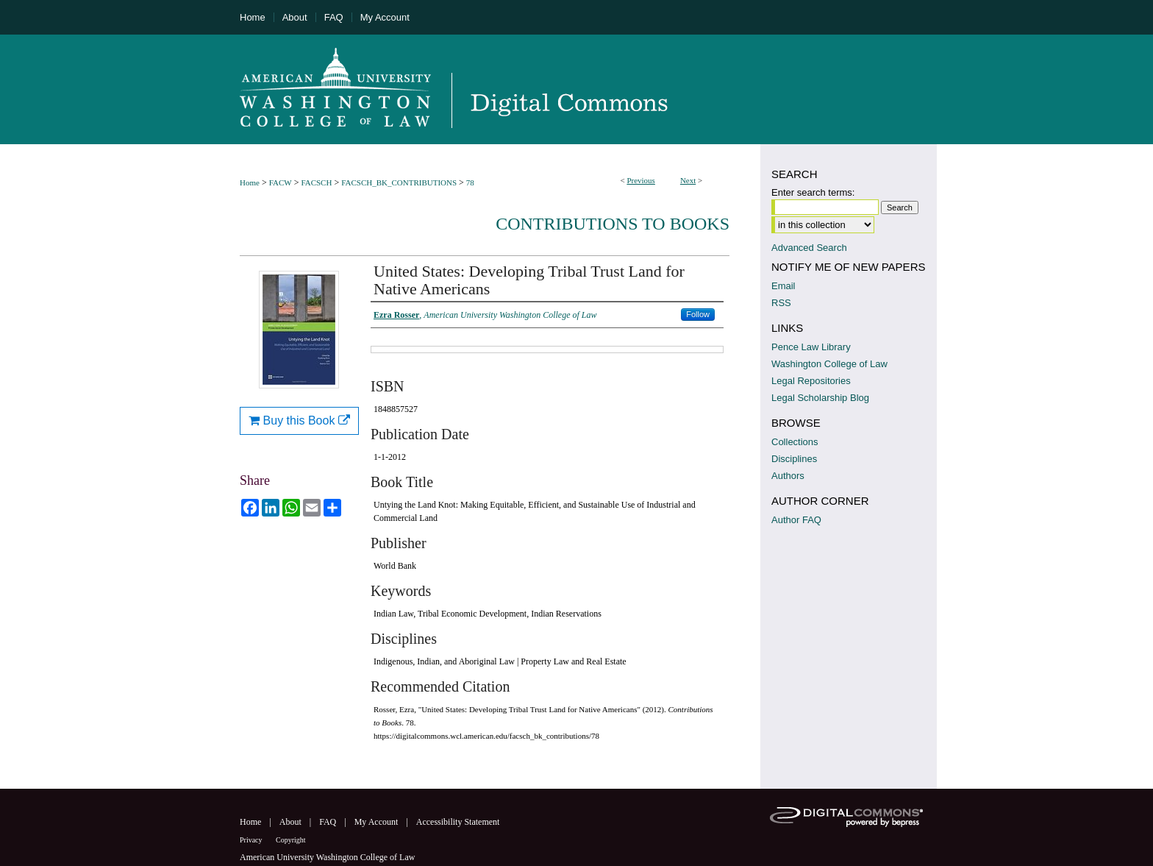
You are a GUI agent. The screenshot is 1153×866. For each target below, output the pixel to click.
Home (250, 182)
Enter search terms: (812, 192)
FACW (280, 182)
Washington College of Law (829, 363)
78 (470, 182)
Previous (641, 180)
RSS (781, 302)
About (291, 822)
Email (783, 285)
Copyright (291, 840)
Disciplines (794, 458)
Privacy (252, 840)
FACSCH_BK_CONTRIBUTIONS (399, 182)
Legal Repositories (811, 380)
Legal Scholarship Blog (820, 397)
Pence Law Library (811, 346)
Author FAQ (796, 519)
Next (688, 180)
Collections (794, 441)
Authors (787, 475)
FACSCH (316, 182)
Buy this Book (299, 420)
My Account (377, 822)
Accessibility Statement (458, 822)
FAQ (328, 822)
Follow (698, 314)
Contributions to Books (612, 223)
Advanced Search (809, 247)
